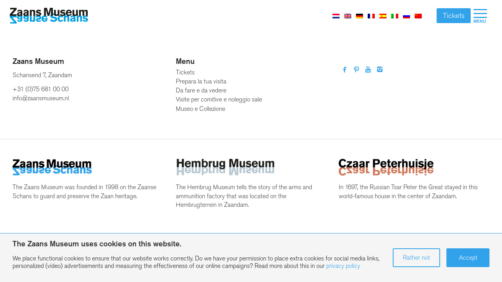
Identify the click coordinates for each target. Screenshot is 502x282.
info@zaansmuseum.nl (41, 98)
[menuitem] (480, 15)
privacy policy (343, 266)
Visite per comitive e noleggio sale (219, 99)
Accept (468, 257)
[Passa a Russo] (406, 16)
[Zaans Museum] (49, 16)
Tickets (453, 15)
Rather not (416, 257)
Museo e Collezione (200, 109)
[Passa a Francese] (371, 16)
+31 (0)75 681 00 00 (41, 89)
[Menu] (480, 15)
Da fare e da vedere (201, 90)
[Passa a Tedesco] (359, 16)
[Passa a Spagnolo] (383, 16)
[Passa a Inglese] (348, 16)
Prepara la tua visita (201, 81)
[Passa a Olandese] (336, 16)
